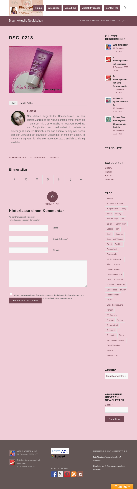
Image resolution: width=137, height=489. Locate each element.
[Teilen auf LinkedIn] (59, 179)
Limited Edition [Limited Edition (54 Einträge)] (113, 269)
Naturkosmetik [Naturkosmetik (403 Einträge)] (113, 295)
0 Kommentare (37, 157)
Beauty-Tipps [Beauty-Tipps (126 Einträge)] (112, 219)
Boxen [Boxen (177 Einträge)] (109, 224)
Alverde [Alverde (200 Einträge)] (110, 198)
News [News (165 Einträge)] (109, 300)
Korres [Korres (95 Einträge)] (117, 264)
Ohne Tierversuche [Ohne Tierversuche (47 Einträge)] (115, 305)
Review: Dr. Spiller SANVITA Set (120, 101)
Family (108, 171)
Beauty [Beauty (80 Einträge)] (118, 214)
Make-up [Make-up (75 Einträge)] (121, 284)
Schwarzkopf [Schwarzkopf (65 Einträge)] (112, 325)
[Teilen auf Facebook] (14, 179)
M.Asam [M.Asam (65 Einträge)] (110, 284)
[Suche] (125, 8)
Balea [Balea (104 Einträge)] (109, 214)
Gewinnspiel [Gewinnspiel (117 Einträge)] (112, 254)
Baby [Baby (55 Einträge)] (124, 209)
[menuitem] (39, 8)
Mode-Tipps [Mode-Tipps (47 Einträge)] (112, 290)
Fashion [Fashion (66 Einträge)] (118, 244)
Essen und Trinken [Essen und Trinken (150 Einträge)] (115, 239)
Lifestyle (109, 179)
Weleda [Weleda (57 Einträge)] (110, 350)
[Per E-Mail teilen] (81, 179)
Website (56, 250)
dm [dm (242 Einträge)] (117, 229)
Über (13, 103)
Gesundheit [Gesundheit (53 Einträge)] (112, 249)
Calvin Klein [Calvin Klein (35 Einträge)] (121, 224)
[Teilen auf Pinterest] (48, 179)
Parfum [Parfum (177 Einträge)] (110, 310)
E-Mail (109, 405)
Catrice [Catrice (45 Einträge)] (110, 229)
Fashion (109, 175)
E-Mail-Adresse (60, 239)
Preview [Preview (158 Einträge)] (110, 320)
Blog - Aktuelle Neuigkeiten (26, 20)
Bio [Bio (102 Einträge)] (122, 219)
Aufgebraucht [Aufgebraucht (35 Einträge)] (112, 209)
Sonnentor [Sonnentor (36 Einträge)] (111, 335)
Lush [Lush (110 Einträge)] (109, 280)
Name (56, 227)
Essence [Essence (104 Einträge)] (119, 234)
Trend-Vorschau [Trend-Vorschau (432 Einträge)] (114, 345)
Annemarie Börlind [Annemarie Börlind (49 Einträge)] (115, 203)
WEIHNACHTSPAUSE (123, 45)
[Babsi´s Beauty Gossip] (26, 8)
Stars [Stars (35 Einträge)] (121, 335)
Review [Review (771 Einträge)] (120, 320)
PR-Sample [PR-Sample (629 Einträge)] (112, 315)
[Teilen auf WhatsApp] (36, 179)
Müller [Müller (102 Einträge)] (123, 290)
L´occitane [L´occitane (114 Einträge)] (118, 280)
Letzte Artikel (26, 103)
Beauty (108, 168)
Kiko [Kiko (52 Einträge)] (108, 264)
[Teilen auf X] (25, 179)
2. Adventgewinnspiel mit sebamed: (122, 60)
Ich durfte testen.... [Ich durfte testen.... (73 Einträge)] (115, 259)
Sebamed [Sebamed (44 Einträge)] (111, 330)
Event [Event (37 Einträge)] (109, 244)
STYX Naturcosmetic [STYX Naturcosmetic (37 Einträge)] (116, 340)
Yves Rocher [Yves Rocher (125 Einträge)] (112, 355)
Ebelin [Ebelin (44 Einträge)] (109, 234)
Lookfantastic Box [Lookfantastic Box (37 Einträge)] (114, 274)
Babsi (31, 111)
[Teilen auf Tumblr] (70, 179)
